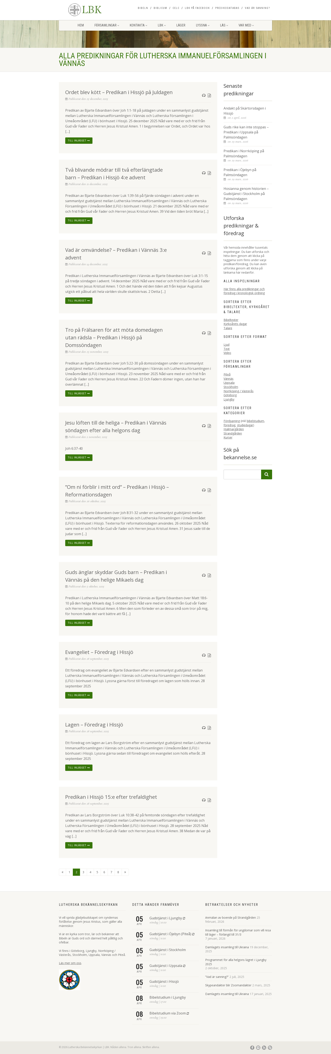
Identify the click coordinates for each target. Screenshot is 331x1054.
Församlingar (106, 25)
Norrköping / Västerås (239, 391)
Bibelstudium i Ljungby (167, 997)
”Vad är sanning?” (217, 977)
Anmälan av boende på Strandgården (230, 918)
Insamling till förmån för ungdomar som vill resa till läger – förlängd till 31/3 (238, 932)
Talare (228, 328)
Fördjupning (232, 421)
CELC (176, 8)
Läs (224, 25)
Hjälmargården (234, 429)
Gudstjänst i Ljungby (165, 918)
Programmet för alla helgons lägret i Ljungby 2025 (235, 962)
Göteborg (230, 395)
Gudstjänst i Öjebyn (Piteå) (170, 934)
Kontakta (138, 25)
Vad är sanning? (257, 8)
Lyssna (202, 25)
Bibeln (143, 8)
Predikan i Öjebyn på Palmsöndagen (240, 172)
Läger (180, 25)
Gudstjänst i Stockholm (167, 949)
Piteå (227, 374)
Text (227, 349)
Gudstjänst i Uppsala (165, 965)
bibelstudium (255, 421)
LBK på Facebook (197, 8)
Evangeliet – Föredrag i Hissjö (99, 651)
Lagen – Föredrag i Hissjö (94, 724)
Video (227, 353)
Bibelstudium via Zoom (167, 1013)
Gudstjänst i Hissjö (164, 981)
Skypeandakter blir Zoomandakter (228, 985)
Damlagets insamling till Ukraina (227, 947)
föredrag (229, 425)
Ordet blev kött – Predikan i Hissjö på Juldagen (119, 92)
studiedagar (245, 425)
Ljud (226, 345)
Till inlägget (79, 140)
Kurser (228, 437)
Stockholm (231, 387)
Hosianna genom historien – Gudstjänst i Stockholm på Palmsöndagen (246, 193)
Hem (80, 25)
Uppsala (229, 383)
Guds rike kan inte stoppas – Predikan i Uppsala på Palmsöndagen (246, 132)
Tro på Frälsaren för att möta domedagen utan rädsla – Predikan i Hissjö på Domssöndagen (114, 337)
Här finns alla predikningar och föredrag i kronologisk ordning (244, 291)
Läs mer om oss (70, 963)
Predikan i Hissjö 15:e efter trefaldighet (111, 796)
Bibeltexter (231, 320)
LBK (162, 25)
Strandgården (233, 433)
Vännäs (228, 379)
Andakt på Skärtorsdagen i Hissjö (245, 111)
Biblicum (160, 8)
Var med (246, 25)
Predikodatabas (227, 8)
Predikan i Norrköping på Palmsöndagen (244, 153)
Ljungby (229, 399)
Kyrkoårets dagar (235, 324)
